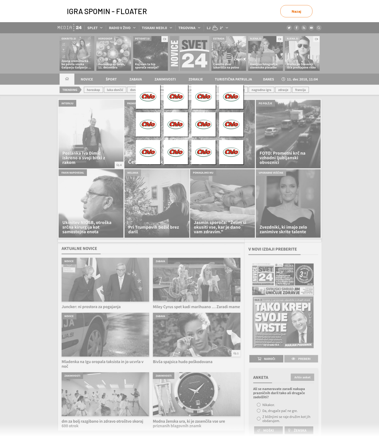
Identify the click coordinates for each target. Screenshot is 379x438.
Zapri (240, 59)
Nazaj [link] (296, 11)
